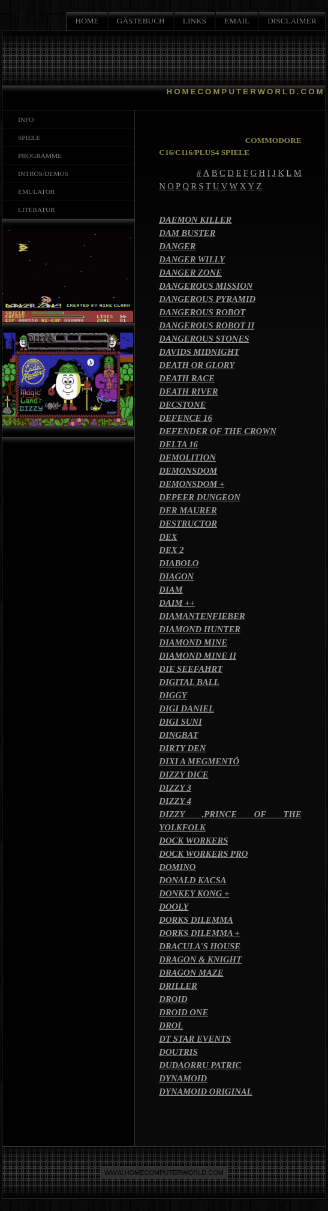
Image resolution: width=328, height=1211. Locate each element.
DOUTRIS (178, 1052)
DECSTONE (182, 404)
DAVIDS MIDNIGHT (199, 352)
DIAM (170, 589)
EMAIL (236, 20)
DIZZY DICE (183, 774)
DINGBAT (178, 735)
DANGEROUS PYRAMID (207, 299)
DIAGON (176, 576)
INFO (24, 119)
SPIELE (27, 137)
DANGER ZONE (190, 272)
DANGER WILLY (192, 259)
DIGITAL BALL (189, 682)
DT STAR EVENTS (195, 1038)
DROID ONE (183, 1012)
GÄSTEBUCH (141, 20)
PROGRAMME (38, 155)
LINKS (194, 20)
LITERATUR (34, 209)
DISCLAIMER (291, 20)
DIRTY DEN (182, 748)
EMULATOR (34, 191)
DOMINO (177, 867)
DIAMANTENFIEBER (202, 616)
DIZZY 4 (175, 801)
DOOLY (173, 906)
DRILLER (178, 986)
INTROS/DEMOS (41, 173)
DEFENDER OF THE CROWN (217, 431)
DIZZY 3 (175, 788)
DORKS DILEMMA (196, 920)
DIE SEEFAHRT (190, 669)
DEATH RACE (186, 378)
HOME (87, 20)
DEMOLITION (187, 457)
